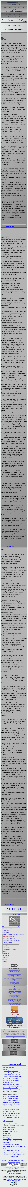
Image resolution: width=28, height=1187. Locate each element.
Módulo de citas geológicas (14, 1162)
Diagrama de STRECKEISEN (14, 975)
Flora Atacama (7, 1135)
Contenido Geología (13, 1045)
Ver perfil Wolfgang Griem (14, 1173)
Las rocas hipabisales (14, 982)
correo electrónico (15, 1027)
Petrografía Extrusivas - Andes (11, 940)
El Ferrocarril (6, 1133)
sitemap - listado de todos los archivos (14, 1153)
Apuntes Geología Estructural (14, 991)
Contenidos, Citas (14, 1047)
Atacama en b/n (17, 1139)
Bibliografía (14, 1146)
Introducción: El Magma (14, 970)
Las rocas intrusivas (14, 981)
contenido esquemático (10, 1155)
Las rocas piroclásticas (14, 985)
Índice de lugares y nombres (11, 1117)
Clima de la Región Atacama (11, 1144)
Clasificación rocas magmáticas (14, 974)
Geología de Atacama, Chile (11, 1131)
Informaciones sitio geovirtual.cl (17, 1155)
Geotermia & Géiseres (9, 949)
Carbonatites (6, 948)
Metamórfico (6, 955)
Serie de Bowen (14, 972)
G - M (14, 25)
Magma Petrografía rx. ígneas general (13, 934)
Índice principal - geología (14, 995)
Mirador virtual (7, 1139)
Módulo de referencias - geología (12, 1086)
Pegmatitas (6, 953)
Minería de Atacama (8, 1129)
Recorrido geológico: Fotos (10, 1078)
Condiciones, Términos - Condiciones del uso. (16, 1179)
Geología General (7, 929)
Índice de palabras (14, 1049)
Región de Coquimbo (9, 1111)
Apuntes (14, 988)
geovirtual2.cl (5, 1160)
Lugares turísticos (20, 1126)
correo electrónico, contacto (14, 1171)
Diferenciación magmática (14, 971)
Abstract (19, 824)
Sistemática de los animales (14, 1000)
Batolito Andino (7, 942)
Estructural (5, 957)
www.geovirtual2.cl (14, 1064)
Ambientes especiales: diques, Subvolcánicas (14, 978)
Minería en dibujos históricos (14, 1002)
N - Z (19, 25)
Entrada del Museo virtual (14, 996)
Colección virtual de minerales (14, 999)
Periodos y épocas (14, 993)
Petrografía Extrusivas (9, 938)
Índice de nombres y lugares (11, 1150)
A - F (8, 25)
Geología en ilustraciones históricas (13, 1090)
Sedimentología (6, 930)
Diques (5, 951)
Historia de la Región (9, 1127)
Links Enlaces (6, 1146)
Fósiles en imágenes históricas (11, 1102)
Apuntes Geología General (14, 989)
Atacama (4, 961)
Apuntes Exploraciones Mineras (12, 1076)
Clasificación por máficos (14, 976)
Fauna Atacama (7, 1137)
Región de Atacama (8, 1126)
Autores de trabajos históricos (11, 1104)
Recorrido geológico (14, 997)
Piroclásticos (14, 979)
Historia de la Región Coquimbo (12, 1113)
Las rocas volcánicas (14, 983)
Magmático (5, 932)
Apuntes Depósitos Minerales (14, 992)
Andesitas (5, 946)
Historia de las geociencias (10, 1088)
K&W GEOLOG (14, 1016)
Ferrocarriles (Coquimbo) (10, 1115)
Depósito (4, 959)
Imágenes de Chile (8, 1121)
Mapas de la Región (8, 1141)
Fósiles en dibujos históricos (14, 1003)
